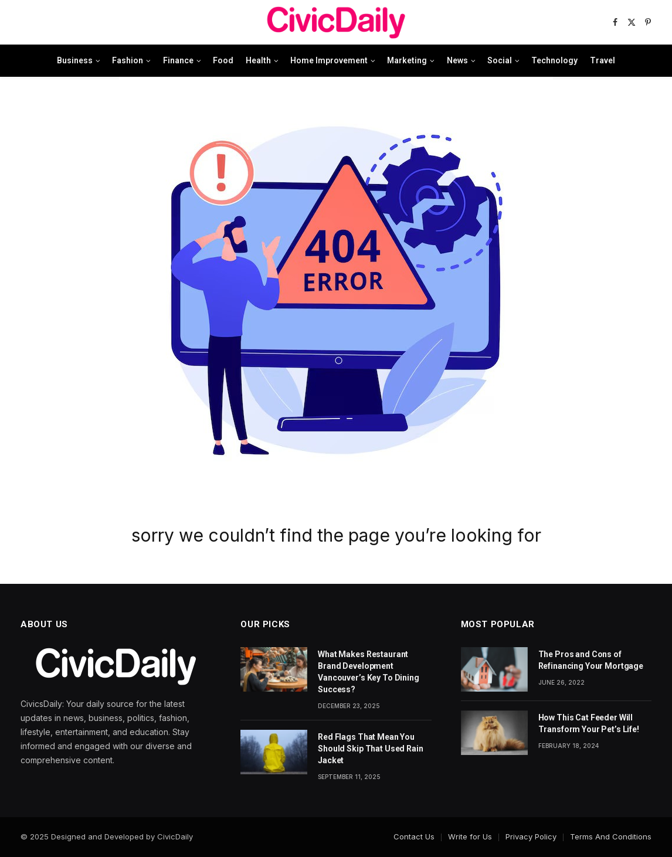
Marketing (407, 60)
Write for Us (470, 836)
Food (223, 60)
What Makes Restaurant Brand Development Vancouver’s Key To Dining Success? (368, 671)
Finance (178, 60)
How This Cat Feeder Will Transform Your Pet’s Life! (588, 723)
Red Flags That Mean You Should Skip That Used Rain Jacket (370, 748)
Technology (554, 60)
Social (499, 60)
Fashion (127, 60)
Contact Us (414, 836)
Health (258, 60)
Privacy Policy (530, 836)
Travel (602, 60)
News (457, 60)
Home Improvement (329, 60)
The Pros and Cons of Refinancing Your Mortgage (591, 660)
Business (75, 60)
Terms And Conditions (610, 836)
